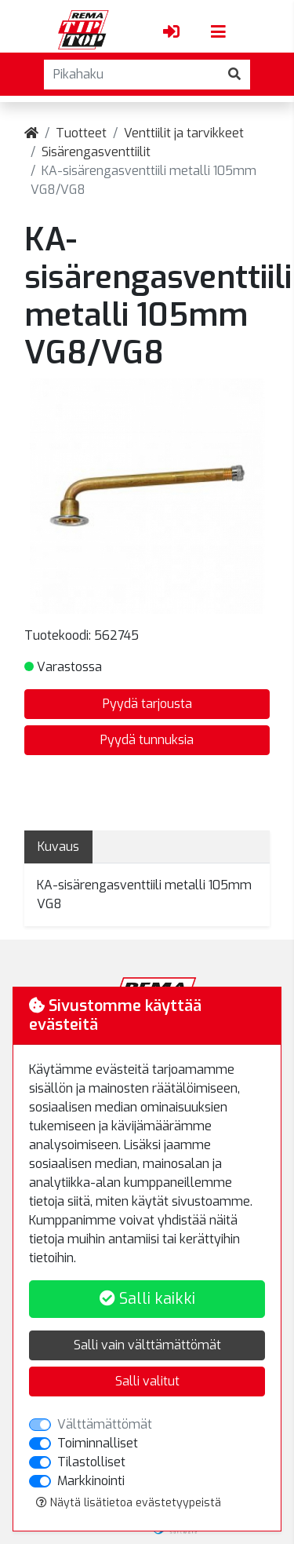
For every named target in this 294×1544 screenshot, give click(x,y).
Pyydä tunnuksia (147, 740)
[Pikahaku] (132, 74)
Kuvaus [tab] (58, 846)
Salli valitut (147, 1381)
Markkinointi (91, 1481)
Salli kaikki (147, 1298)
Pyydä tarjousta (147, 703)
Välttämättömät (104, 1424)
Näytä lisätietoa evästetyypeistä (128, 1502)
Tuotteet (81, 133)
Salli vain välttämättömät (147, 1345)
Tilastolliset (91, 1462)
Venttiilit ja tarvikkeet (184, 133)
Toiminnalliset (97, 1443)
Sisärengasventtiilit (96, 152)
